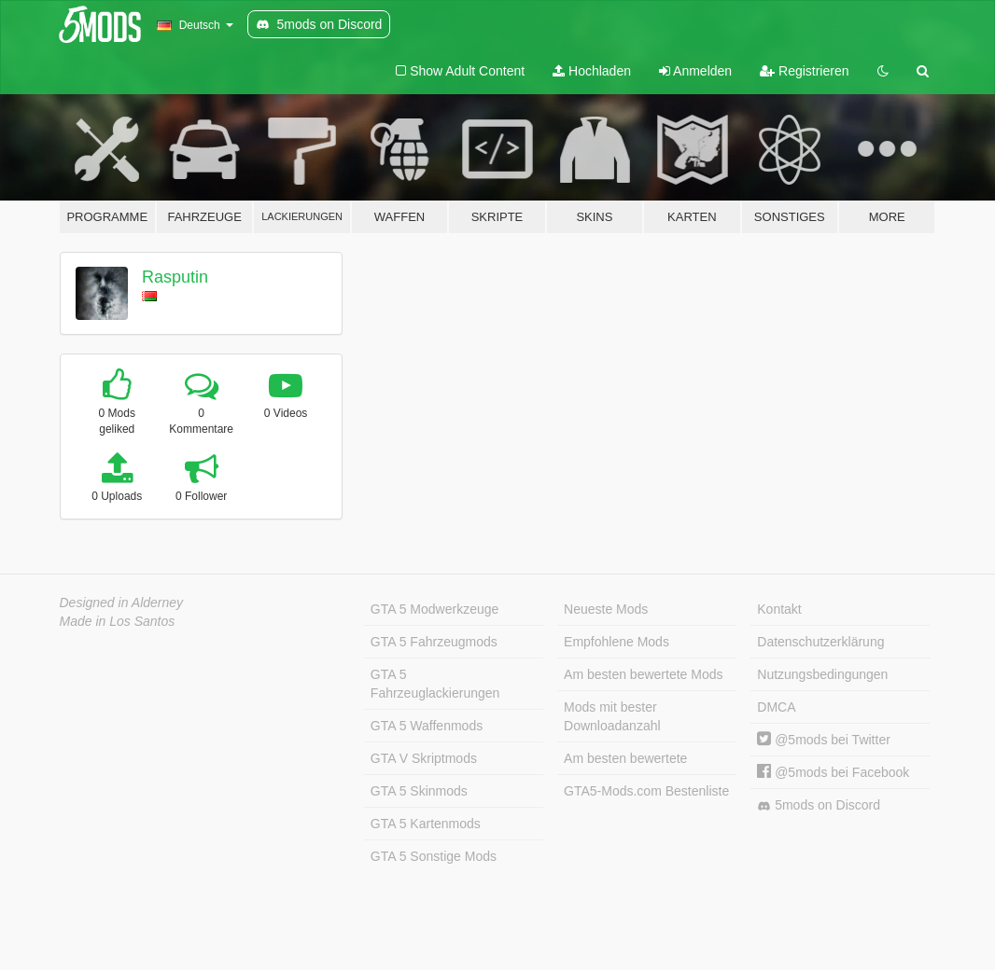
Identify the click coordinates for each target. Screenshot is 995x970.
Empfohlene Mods (616, 641)
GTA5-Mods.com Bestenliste (646, 790)
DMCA (776, 707)
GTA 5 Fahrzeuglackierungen (435, 683)
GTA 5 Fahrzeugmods (434, 641)
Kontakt (779, 609)
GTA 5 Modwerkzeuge (434, 609)
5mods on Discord (818, 805)
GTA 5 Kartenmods (426, 823)
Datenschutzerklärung (820, 641)
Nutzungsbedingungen (822, 674)
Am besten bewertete (625, 758)
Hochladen (592, 70)
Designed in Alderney (122, 602)
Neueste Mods (606, 609)
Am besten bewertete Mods (643, 674)
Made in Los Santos (117, 621)
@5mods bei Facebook (833, 772)
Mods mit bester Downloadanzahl (612, 716)
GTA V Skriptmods (424, 758)
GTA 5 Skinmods (419, 790)
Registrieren (804, 70)
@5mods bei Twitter (823, 739)
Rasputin (175, 277)
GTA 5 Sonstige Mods (434, 856)
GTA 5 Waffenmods (427, 725)
